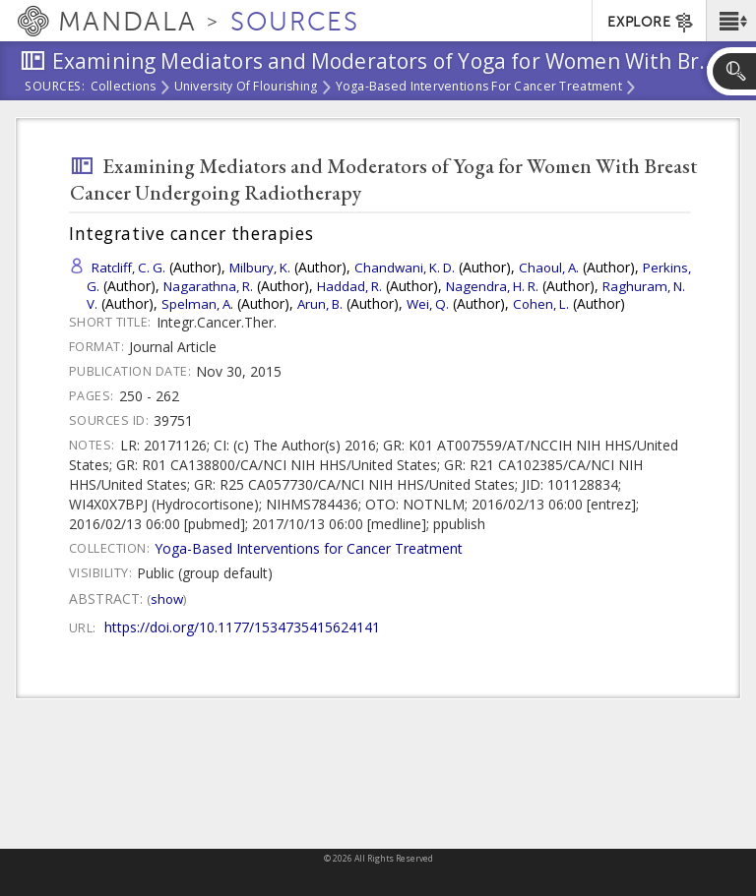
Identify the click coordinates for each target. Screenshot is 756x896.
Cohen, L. (541, 304)
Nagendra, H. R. (492, 286)
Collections (124, 87)
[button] (731, 20)
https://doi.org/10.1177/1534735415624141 (242, 627)
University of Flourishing (246, 87)
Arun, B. (320, 304)
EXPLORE (651, 22)
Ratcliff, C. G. (128, 267)
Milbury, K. (259, 267)
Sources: (55, 87)
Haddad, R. (349, 286)
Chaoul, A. (549, 267)
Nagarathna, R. (208, 286)
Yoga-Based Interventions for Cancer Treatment (479, 87)
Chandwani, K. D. (404, 267)
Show (167, 599)
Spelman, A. (197, 304)
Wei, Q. (428, 304)
